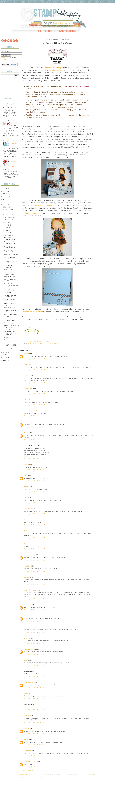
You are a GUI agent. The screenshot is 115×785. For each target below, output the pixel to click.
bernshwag (28, 422)
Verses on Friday (10, 276)
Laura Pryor (28, 751)
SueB (25, 498)
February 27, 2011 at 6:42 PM (34, 709)
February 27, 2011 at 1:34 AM (34, 416)
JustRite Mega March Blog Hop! (11, 104)
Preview (3, 57)
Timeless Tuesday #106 (10, 262)
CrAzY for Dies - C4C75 (9, 270)
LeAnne (26, 577)
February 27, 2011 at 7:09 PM (34, 722)
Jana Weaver (28, 509)
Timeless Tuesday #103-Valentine (10, 345)
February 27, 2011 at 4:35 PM (34, 654)
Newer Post (24, 774)
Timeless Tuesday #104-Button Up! (10, 319)
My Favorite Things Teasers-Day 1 (10, 251)
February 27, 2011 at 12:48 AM (34, 405)
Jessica (26, 464)
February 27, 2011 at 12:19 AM (34, 370)
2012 (5, 204)
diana (26, 616)
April (7, 230)
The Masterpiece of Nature (11, 311)
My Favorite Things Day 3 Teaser (10, 242)
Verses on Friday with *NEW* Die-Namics (10, 333)
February (8, 235)
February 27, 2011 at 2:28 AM (34, 427)
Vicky (26, 660)
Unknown (27, 605)
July (6, 222)
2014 (5, 199)
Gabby (26, 433)
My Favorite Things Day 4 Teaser (10, 238)
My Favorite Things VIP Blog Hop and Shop (11, 285)
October (8, 214)
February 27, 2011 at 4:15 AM (34, 440)
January (8, 349)
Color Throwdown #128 (10, 315)
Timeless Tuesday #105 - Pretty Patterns (10, 290)
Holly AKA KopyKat (30, 411)
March (7, 233)
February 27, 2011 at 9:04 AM (34, 469)
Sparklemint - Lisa (30, 762)
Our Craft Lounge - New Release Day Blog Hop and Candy (11, 164)
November (8, 212)
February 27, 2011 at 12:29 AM (34, 394)
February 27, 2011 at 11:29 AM (34, 549)
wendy (26, 487)
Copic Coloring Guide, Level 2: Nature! (15, 142)
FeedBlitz (4, 59)
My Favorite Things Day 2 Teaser (10, 247)
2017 (5, 191)
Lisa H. (26, 638)
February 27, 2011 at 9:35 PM (34, 733)
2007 (5, 360)
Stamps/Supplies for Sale (68, 31)
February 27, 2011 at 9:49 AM (34, 503)
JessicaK (27, 728)
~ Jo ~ (26, 400)
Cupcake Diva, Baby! (11, 274)
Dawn (26, 544)
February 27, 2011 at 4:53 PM (34, 665)
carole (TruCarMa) (30, 590)
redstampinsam (29, 649)
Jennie (26, 365)
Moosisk (26, 715)
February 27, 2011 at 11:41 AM (34, 571)
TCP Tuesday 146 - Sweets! (10, 266)
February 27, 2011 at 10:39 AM (34, 514)
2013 (5, 202)
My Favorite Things (52, 343)
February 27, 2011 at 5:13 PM (34, 676)
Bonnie (26, 739)
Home (39, 31)
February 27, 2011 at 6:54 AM (34, 458)
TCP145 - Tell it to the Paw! (10, 296)
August (7, 220)
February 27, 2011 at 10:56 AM (34, 525)
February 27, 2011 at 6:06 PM (34, 687)
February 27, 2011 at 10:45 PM (34, 745)
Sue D (26, 475)
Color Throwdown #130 (10, 258)
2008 (5, 357)
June (6, 225)
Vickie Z (26, 566)
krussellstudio (28, 682)
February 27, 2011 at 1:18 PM (34, 610)
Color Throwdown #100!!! (15, 122)
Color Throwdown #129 (10, 280)
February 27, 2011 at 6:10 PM (34, 698)
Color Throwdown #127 (10, 340)
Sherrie (26, 353)
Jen (25, 627)
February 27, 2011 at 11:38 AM (34, 560)
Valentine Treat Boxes (9, 300)
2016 (5, 194)
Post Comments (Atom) (37, 778)
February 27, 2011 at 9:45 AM (34, 492)
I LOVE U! (7, 337)
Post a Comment (28, 771)
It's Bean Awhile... (10, 323)
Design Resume (50, 31)
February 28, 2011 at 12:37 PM (34, 767)
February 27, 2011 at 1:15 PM (34, 599)
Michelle (26, 376)
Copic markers (32, 343)
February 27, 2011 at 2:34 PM (34, 632)
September (9, 217)
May (6, 227)
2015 (5, 196)
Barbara (27, 531)
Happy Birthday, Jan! (11, 254)
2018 (5, 189)
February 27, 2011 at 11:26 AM (34, 538)
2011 (5, 207)
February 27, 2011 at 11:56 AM (34, 584)
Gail (25, 520)
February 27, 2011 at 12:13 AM (34, 359)
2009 (5, 355)
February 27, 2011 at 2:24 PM (34, 621)
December (8, 209)
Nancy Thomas (29, 555)
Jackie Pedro (28, 389)
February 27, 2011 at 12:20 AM (34, 383)
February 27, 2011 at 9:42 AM (34, 481)
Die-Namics (41, 343)
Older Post (91, 774)
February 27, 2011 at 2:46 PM (34, 643)
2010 (5, 352)
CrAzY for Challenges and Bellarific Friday (11, 327)
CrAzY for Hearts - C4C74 (10, 304)
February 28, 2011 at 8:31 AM (34, 756)
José (25, 693)
